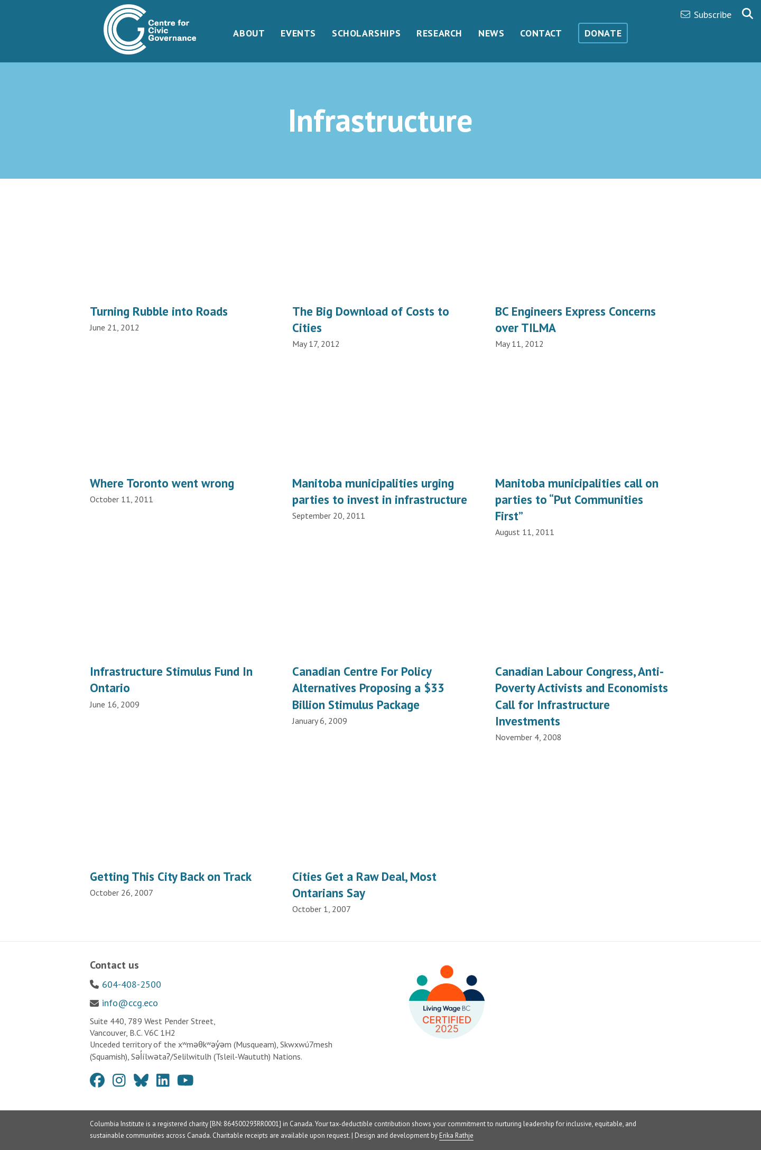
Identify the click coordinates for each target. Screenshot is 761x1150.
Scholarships (366, 33)
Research (439, 33)
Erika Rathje (456, 1135)
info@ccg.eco (130, 1003)
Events (298, 33)
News (491, 33)
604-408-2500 (131, 984)
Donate (603, 33)
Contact (541, 33)
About (249, 33)
